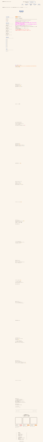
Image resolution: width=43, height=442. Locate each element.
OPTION (34, 4)
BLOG (39, 4)
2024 (7, 41)
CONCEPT (26, 4)
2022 (7, 43)
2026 (7, 39)
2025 (7, 40)
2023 (7, 42)
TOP (22, 4)
